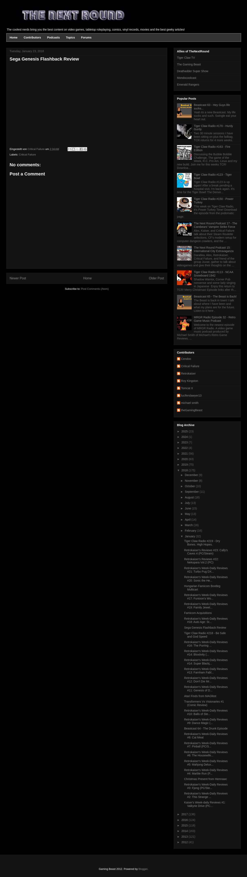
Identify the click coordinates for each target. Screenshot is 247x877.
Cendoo (186, 358)
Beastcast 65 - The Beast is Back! (215, 296)
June (188, 508)
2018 (185, 470)
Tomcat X (187, 388)
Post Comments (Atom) (95, 288)
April (188, 519)
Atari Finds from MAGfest (200, 696)
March (189, 525)
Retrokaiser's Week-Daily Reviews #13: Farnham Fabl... (206, 670)
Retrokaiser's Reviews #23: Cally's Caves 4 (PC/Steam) (206, 552)
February (191, 530)
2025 (185, 431)
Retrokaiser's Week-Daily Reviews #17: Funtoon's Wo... (206, 596)
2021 (185, 453)
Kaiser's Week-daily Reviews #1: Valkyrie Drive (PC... (204, 804)
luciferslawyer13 (191, 395)
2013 (185, 836)
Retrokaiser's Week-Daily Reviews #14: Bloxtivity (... (206, 652)
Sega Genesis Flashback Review (205, 627)
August (189, 497)
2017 (185, 814)
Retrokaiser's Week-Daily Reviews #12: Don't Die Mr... (206, 679)
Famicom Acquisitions (198, 613)
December (192, 475)
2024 (185, 436)
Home (14, 37)
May (188, 514)
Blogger (142, 868)
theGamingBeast (191, 410)
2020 (185, 459)
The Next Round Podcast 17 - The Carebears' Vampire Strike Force (215, 225)
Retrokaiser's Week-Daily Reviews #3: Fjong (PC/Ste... (206, 786)
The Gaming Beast (189, 64)
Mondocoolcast (186, 77)
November (192, 480)
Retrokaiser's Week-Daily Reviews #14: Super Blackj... (206, 661)
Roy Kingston (189, 380)
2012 (185, 842)
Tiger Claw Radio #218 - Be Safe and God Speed (205, 634)
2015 (185, 825)
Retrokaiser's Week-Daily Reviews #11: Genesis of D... (206, 688)
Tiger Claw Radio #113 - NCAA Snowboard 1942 (213, 273)
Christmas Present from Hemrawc (205, 779)
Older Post (156, 278)
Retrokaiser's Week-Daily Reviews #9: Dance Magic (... (206, 721)
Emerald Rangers (188, 84)
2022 (185, 448)
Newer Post (18, 278)
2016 (185, 820)
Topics (70, 37)
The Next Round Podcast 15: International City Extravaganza (214, 249)
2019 (185, 464)
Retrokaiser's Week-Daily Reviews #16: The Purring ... (206, 643)
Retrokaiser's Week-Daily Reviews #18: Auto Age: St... (206, 620)
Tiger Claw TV (186, 57)
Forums (86, 37)
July (188, 503)
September (192, 491)
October (190, 486)
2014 (185, 831)
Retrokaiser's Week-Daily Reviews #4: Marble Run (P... (206, 771)
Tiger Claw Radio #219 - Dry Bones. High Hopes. (202, 542)
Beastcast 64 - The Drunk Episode (206, 728)
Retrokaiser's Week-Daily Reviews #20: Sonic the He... (206, 578)
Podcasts (53, 37)
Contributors (32, 37)
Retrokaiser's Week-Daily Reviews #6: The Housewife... (206, 753)
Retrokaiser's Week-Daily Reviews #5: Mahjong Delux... (206, 762)
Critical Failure (27, 154)
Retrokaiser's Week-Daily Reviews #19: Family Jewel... (206, 605)
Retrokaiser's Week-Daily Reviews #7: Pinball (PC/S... (206, 744)
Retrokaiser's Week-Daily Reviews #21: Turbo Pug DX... (206, 569)
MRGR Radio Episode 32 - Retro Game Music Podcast (215, 319)
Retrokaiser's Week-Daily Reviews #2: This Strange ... (206, 795)
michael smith (190, 402)
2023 (185, 442)
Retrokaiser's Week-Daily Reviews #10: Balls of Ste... (206, 712)
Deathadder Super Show (192, 71)
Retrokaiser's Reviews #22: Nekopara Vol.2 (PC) (201, 560)
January (190, 536)
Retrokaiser (188, 373)
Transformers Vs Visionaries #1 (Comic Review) (204, 703)
